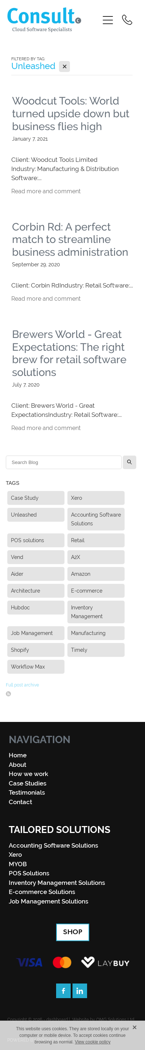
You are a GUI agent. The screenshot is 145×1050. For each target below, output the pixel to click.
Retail (78, 540)
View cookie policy (92, 1042)
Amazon (80, 574)
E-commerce (86, 591)
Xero (76, 498)
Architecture (25, 591)
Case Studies (27, 783)
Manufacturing (88, 633)
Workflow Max (28, 667)
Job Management (32, 633)
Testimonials (27, 792)
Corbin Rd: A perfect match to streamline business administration (70, 240)
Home (18, 755)
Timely (79, 650)
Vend (17, 557)
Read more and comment (46, 191)
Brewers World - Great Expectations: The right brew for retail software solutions (69, 353)
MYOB (18, 864)
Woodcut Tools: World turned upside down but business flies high (70, 114)
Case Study (25, 498)
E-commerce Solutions (42, 891)
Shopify (20, 650)
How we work (28, 773)
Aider (17, 574)
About (17, 764)
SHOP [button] (72, 932)
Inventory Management (87, 612)
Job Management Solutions (48, 901)
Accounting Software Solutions (96, 519)
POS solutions (27, 540)
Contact (20, 802)
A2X (75, 557)
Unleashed (24, 515)
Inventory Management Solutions (57, 882)
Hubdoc (20, 607)
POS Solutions (29, 873)
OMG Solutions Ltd (115, 1019)
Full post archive (22, 685)
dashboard (57, 1019)
